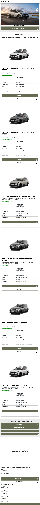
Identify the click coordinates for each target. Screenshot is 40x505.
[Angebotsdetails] (20, 53)
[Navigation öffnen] (38, 1)
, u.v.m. (35, 91)
